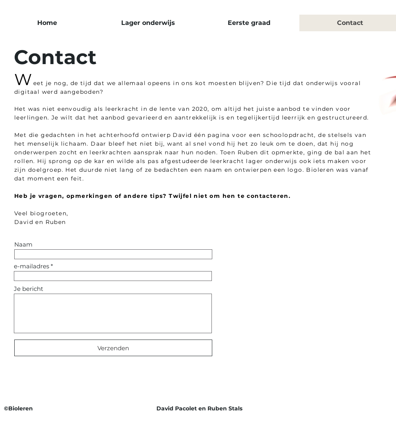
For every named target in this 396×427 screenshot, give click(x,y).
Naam (23, 244)
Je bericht (28, 289)
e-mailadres (31, 266)
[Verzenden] (113, 348)
